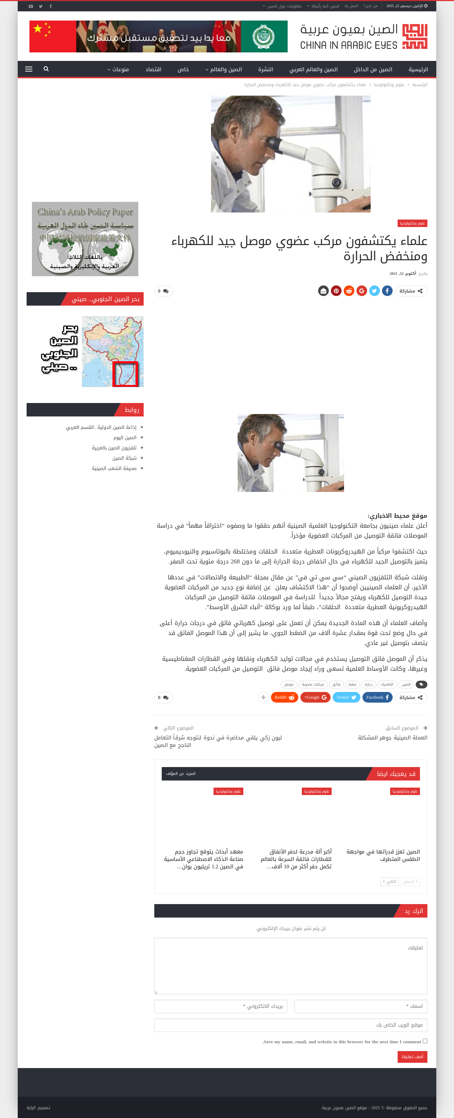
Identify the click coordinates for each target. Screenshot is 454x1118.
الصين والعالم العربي (313, 69)
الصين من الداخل (373, 69)
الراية (31, 1107)
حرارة (369, 684)
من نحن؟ (371, 6)
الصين (406, 684)
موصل (289, 684)
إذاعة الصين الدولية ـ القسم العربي (101, 427)
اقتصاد (153, 69)
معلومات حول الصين (284, 6)
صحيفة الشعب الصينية (114, 468)
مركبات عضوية (313, 684)
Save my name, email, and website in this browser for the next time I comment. (341, 1041)
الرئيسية (418, 69)
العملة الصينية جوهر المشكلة (392, 737)
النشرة (265, 69)
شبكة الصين (124, 458)
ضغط (352, 684)
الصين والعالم (226, 69)
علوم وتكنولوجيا (412, 223)
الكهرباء (387, 684)
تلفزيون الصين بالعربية (114, 447)
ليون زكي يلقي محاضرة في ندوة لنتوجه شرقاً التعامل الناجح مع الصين (218, 740)
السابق (410, 881)
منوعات (120, 69)
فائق (336, 684)
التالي (389, 881)
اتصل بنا (351, 6)
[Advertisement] (290, 352)
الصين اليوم (125, 437)
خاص (183, 69)
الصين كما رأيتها (325, 6)
